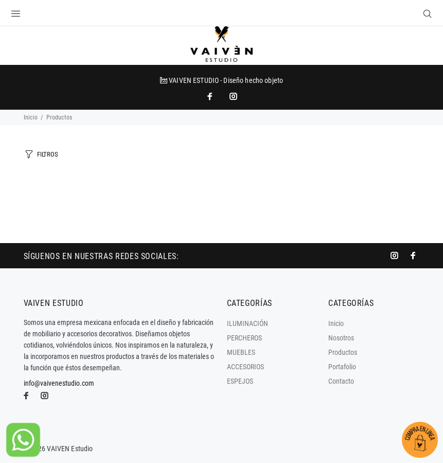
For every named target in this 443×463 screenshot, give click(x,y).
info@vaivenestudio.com (59, 383)
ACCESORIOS (245, 367)
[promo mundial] (232, 96)
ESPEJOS (240, 381)
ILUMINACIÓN (247, 323)
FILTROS (47, 154)
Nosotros (341, 338)
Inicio (31, 117)
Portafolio (342, 367)
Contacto (341, 381)
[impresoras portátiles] (211, 96)
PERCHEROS (244, 338)
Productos (342, 352)
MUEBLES (241, 352)
